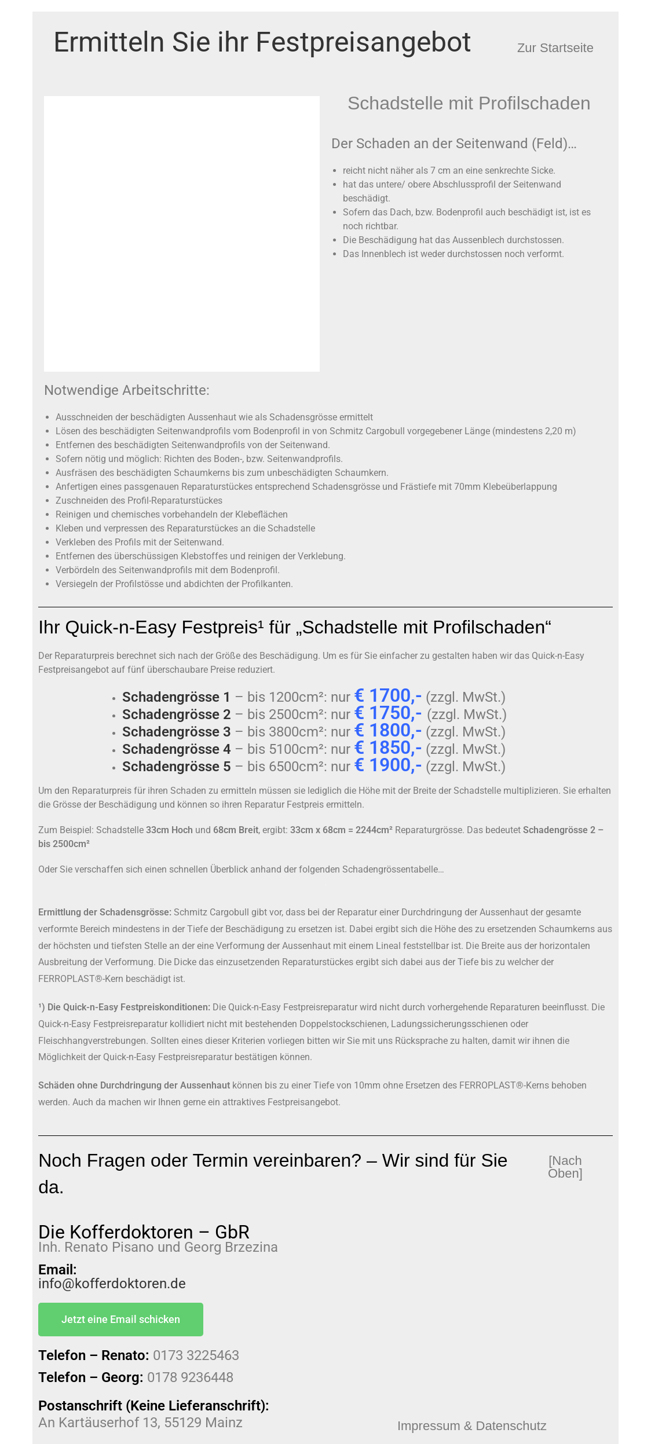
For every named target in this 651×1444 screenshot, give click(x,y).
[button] (555, 48)
